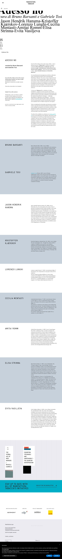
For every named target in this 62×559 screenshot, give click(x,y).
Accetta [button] (56, 555)
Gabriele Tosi (34, 173)
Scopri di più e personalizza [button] (9, 555)
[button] (59, 545)
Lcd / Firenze (40, 525)
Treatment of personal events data (12, 530)
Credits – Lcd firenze (9, 536)
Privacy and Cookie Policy (10, 527)
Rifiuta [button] (49, 555)
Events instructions (9, 528)
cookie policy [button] (6, 549)
